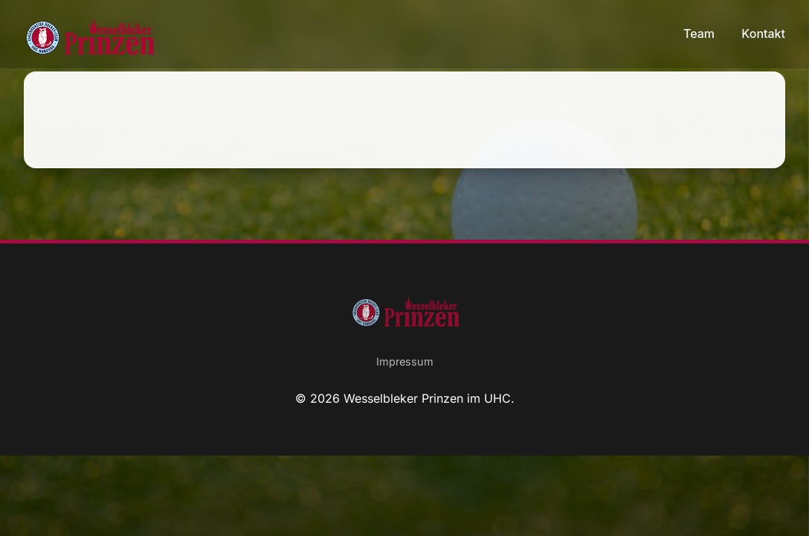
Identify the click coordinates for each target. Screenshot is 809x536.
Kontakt (763, 33)
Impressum (404, 361)
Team (700, 33)
